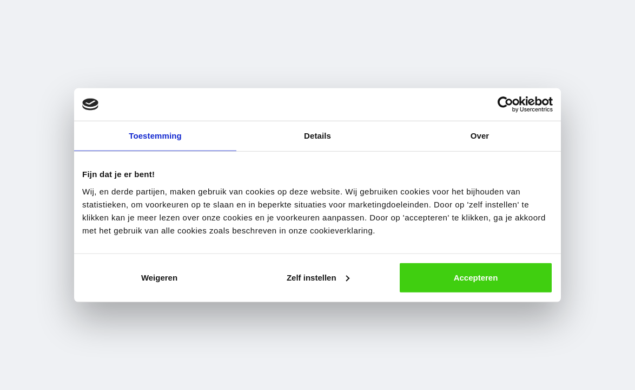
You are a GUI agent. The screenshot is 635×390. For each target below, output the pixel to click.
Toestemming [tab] (155, 135)
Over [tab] (480, 135)
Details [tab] (317, 135)
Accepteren (476, 277)
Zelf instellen (318, 277)
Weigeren (159, 277)
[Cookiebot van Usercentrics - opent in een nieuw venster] (505, 104)
